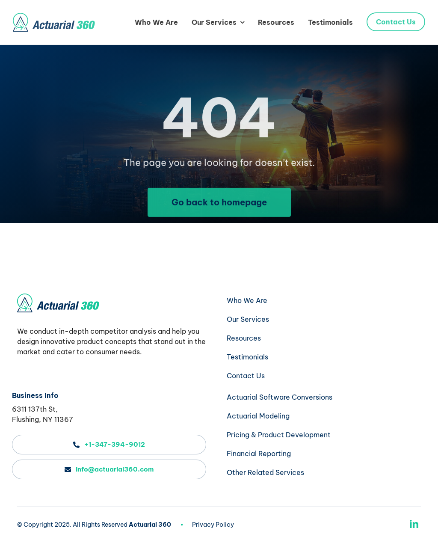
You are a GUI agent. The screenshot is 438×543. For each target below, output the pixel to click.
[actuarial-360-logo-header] (54, 16)
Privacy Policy (213, 524)
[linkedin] (414, 524)
